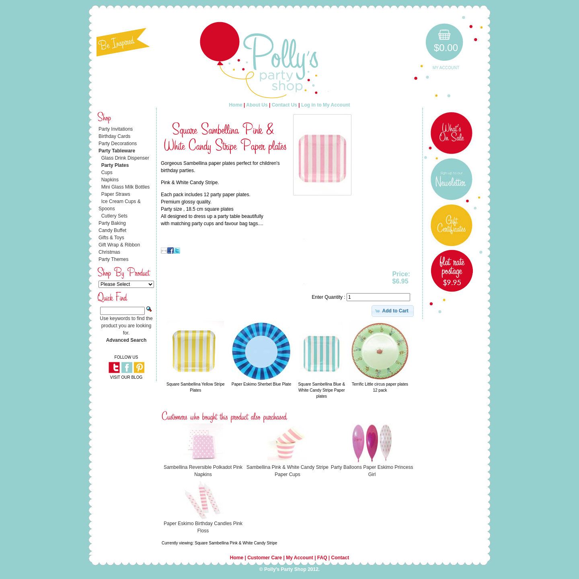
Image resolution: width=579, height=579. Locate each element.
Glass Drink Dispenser (125, 158)
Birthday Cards (114, 136)
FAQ (322, 558)
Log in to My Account (325, 105)
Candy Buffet (112, 230)
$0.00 (446, 47)
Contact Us (284, 105)
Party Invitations (116, 129)
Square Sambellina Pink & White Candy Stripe (236, 543)
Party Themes (113, 259)
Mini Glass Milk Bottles (125, 187)
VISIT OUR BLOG (126, 377)
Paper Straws (115, 194)
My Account (446, 68)
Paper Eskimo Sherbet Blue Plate (261, 384)
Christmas (109, 252)
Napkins (110, 180)
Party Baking (112, 223)
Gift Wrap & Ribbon (119, 245)
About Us (256, 105)
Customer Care (264, 558)
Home (235, 105)
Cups (107, 172)
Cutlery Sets (114, 216)
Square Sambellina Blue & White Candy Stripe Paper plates (321, 390)
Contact (340, 558)
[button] (393, 310)
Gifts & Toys (111, 237)
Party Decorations (118, 143)
